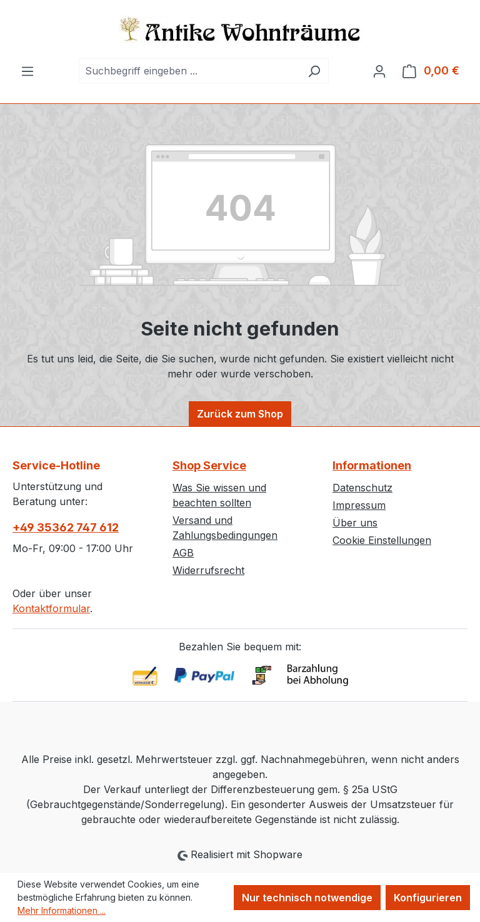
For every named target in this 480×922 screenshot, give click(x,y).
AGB (183, 552)
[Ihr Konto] (379, 70)
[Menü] (27, 70)
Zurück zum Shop (240, 413)
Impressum (359, 505)
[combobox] (189, 70)
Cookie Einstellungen (381, 540)
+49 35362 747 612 (65, 527)
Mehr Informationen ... (62, 910)
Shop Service (209, 465)
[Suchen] (314, 70)
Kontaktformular (51, 608)
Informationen (371, 465)
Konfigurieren (428, 897)
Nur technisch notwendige (307, 897)
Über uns (355, 522)
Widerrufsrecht (208, 570)
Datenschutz (362, 487)
